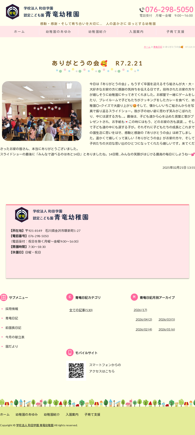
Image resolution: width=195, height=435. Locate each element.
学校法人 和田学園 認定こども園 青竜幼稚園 (40, 12)
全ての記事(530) (81, 310)
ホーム (19, 31)
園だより (11, 346)
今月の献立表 (14, 337)
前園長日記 (13, 328)
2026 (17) (140, 310)
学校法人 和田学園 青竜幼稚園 (35, 425)
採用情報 (11, 309)
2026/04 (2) (144, 319)
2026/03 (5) (167, 319)
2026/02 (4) (144, 329)
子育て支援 (175, 31)
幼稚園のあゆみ (58, 31)
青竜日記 (157, 47)
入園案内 (136, 31)
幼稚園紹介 (97, 31)
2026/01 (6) (167, 329)
